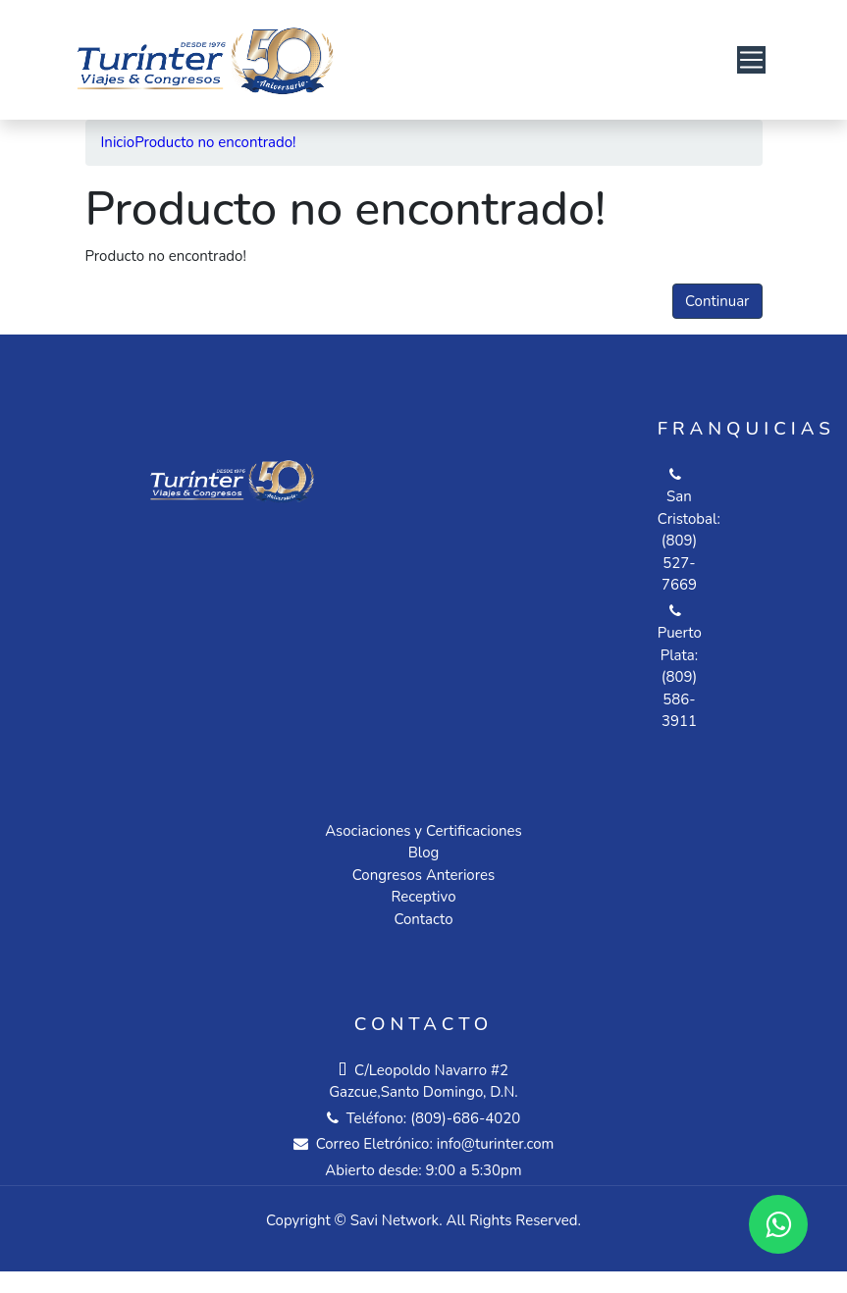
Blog (424, 852)
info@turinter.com (494, 1144)
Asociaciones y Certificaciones (423, 831)
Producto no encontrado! (214, 142)
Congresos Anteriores (423, 875)
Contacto (423, 919)
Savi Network (394, 1220)
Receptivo (423, 896)
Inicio (118, 142)
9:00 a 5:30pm (474, 1170)
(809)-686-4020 (465, 1118)
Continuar (717, 301)
